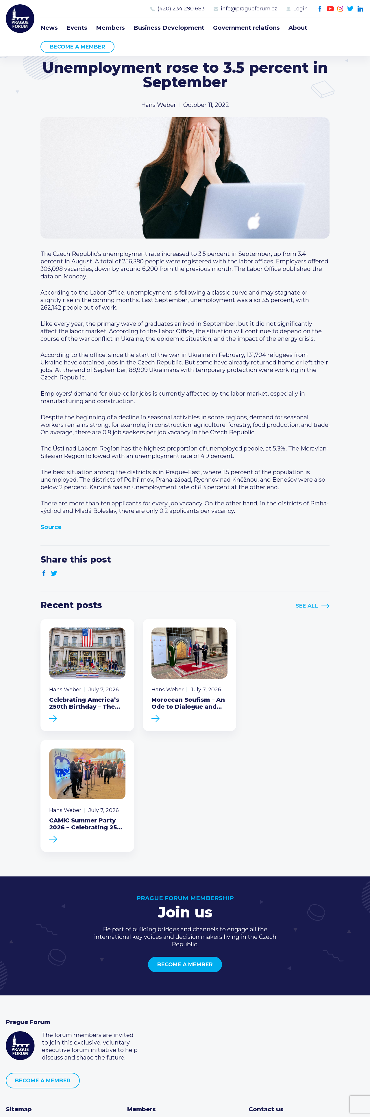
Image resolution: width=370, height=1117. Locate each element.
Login (300, 8)
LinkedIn (360, 8)
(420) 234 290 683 (181, 8)
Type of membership (157, 1009)
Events (76, 27)
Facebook (320, 8)
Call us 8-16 (264, 1000)
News (49, 27)
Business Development (169, 27)
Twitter (350, 8)
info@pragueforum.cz (249, 8)
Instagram (340, 8)
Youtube (330, 8)
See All (307, 606)
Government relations (246, 27)
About (297, 27)
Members (110, 27)
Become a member (77, 47)
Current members (153, 1000)
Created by (185, 1106)
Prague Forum (20, 18)
